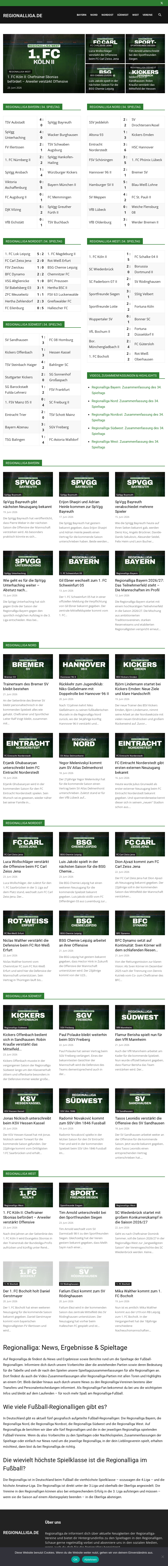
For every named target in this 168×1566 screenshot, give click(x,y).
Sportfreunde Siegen (142, 45)
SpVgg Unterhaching (15, 573)
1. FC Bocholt (11, 1283)
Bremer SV (10, 676)
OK (76, 1559)
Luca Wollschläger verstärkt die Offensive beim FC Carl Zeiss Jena (26, 866)
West (135, 14)
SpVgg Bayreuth (12, 494)
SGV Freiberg (67, 1027)
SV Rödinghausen (69, 1283)
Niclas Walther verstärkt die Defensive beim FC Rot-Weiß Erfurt (26, 945)
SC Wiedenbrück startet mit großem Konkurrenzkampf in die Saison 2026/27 (138, 1217)
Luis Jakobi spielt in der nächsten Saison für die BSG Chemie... (82, 866)
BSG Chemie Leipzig (101, 75)
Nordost (107, 14)
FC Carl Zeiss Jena (101, 45)
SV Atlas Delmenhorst (72, 755)
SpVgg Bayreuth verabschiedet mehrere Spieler (134, 507)
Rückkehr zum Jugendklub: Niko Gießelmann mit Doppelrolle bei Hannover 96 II (84, 689)
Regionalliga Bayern (127, 573)
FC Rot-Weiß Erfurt (14, 933)
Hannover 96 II (68, 676)
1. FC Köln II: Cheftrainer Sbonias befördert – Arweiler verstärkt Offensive (27, 1217)
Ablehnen (90, 1559)
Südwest (122, 14)
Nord (94, 14)
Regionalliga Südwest (143, 67)
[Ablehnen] (162, 1556)
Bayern (81, 14)
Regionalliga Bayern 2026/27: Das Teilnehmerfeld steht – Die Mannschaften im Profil (139, 585)
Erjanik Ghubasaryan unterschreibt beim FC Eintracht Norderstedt (21, 768)
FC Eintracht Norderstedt (17, 755)
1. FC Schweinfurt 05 (71, 573)
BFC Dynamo (123, 933)
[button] (159, 15)
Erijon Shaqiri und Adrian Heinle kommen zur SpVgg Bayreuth (81, 507)
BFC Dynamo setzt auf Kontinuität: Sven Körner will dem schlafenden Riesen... (138, 945)
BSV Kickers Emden (126, 676)
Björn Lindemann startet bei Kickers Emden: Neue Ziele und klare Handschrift (138, 689)
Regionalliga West (20, 71)
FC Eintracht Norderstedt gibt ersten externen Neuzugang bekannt (139, 768)
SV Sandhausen (124, 1111)
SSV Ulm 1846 (67, 1111)
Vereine (147, 14)
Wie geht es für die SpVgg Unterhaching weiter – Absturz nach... (24, 585)
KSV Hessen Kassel (14, 1111)
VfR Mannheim (124, 1027)
